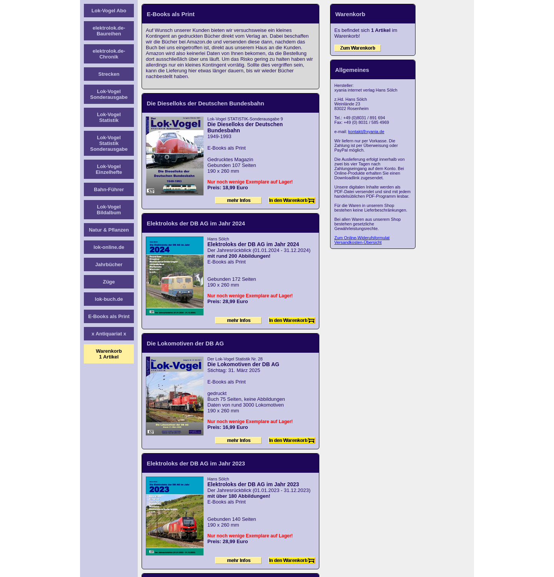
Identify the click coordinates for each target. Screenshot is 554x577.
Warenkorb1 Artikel (109, 354)
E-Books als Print (109, 316)
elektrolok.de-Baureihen (109, 31)
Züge (109, 282)
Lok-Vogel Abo (109, 10)
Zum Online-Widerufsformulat (362, 237)
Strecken (109, 74)
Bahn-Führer (109, 189)
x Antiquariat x (109, 334)
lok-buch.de (109, 299)
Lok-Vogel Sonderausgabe (109, 94)
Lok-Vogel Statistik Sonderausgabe (109, 143)
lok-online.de (108, 247)
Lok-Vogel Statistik (109, 117)
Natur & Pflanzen (109, 230)
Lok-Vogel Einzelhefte (109, 169)
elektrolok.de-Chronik (109, 54)
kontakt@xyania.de (366, 131)
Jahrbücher (109, 264)
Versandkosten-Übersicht (358, 242)
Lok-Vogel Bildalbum (109, 209)
